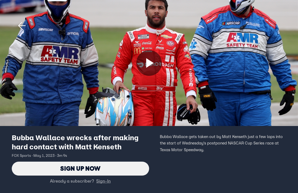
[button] (22, 25)
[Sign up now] (149, 63)
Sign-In (103, 181)
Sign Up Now (80, 168)
